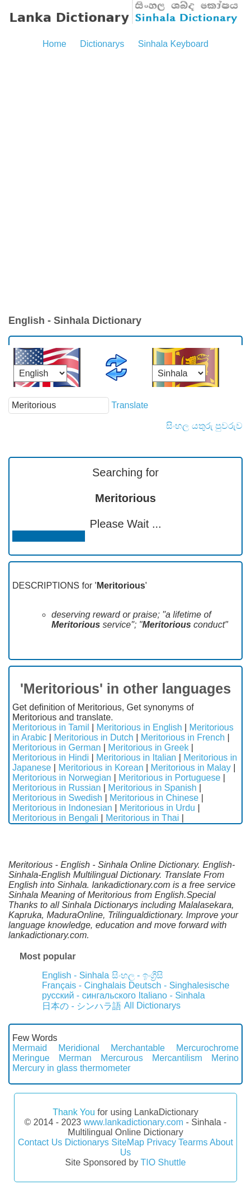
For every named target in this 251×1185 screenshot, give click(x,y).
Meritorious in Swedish (57, 797)
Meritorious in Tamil (50, 727)
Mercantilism (177, 1058)
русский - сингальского (89, 995)
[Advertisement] (125, 183)
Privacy (161, 1142)
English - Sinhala (75, 975)
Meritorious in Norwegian (61, 777)
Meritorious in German (56, 747)
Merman (75, 1058)
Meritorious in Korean (100, 767)
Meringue (31, 1058)
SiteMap (127, 1142)
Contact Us (40, 1142)
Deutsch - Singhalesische (179, 985)
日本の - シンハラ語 (81, 1006)
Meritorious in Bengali (55, 818)
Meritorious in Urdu (157, 808)
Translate (129, 405)
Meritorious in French (183, 737)
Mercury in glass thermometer (71, 1068)
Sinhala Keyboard (173, 44)
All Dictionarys (152, 1005)
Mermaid (29, 1048)
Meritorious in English (139, 727)
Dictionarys (102, 44)
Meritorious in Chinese (154, 797)
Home (54, 44)
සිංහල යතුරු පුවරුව (204, 426)
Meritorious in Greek (148, 747)
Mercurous (122, 1058)
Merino (225, 1058)
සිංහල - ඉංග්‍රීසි (137, 975)
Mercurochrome (207, 1048)
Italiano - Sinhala (171, 995)
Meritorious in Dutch (93, 737)
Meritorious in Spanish (152, 787)
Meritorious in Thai (142, 818)
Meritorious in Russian (56, 787)
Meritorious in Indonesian (62, 808)
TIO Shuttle (163, 1162)
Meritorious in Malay (191, 767)
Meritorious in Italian (136, 757)
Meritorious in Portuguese (169, 777)
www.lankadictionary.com (133, 1122)
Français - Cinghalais (84, 985)
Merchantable (138, 1048)
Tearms (192, 1142)
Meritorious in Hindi (50, 757)
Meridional (79, 1048)
